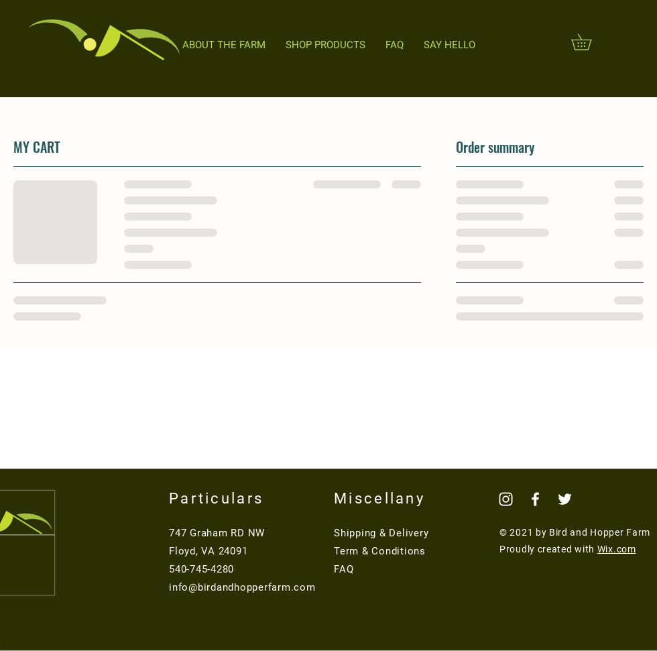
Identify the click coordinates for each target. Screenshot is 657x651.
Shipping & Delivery (381, 533)
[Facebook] (535, 499)
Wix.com (616, 549)
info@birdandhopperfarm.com (242, 587)
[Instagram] (506, 499)
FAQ (343, 569)
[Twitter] (565, 499)
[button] (589, 42)
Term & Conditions (380, 551)
